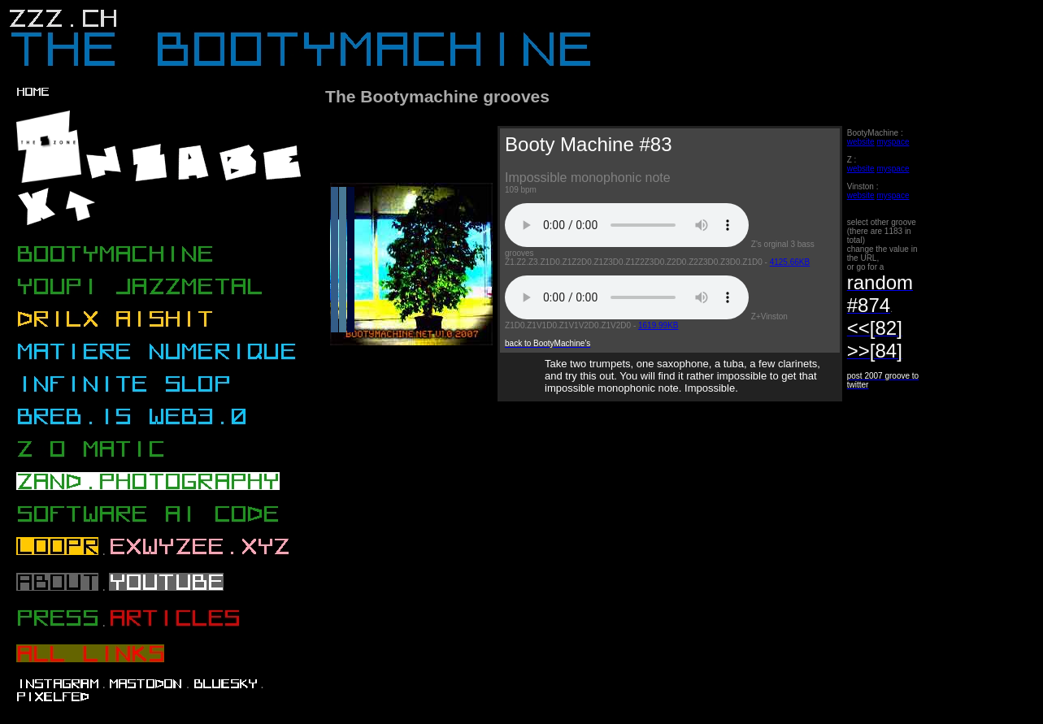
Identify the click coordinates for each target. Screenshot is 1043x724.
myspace (892, 141)
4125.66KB (790, 262)
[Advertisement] (623, 477)
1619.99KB (658, 325)
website (861, 141)
